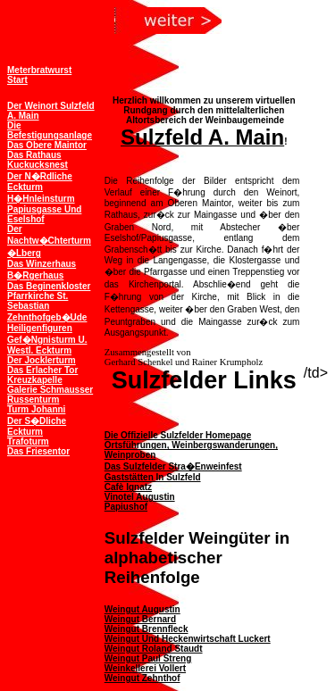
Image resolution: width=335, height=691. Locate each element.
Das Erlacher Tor (42, 370)
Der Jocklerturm (41, 360)
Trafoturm (28, 441)
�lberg (24, 253)
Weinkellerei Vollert (145, 668)
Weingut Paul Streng (148, 658)
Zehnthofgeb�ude (47, 317)
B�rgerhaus (35, 275)
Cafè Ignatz (128, 487)
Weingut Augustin (142, 609)
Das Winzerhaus (41, 264)
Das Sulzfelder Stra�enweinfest (173, 466)
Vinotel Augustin (140, 497)
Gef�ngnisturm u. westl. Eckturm (47, 345)
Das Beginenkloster (48, 286)
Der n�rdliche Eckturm (39, 181)
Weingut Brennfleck (146, 629)
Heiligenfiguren (39, 328)
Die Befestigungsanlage (49, 130)
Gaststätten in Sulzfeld (153, 477)
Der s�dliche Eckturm (36, 426)
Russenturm (33, 399)
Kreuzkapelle (35, 380)
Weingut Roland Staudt (154, 649)
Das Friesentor (38, 451)
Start (17, 80)
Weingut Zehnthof (142, 678)
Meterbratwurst (39, 70)
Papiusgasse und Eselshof (44, 214)
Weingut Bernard (140, 619)
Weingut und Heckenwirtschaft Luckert (188, 639)
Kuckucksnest (37, 165)
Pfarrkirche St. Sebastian (37, 301)
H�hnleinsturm (41, 199)
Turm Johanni (36, 409)
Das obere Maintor (47, 145)
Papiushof (126, 507)
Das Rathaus (34, 155)
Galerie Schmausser (50, 390)
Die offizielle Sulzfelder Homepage (178, 435)
